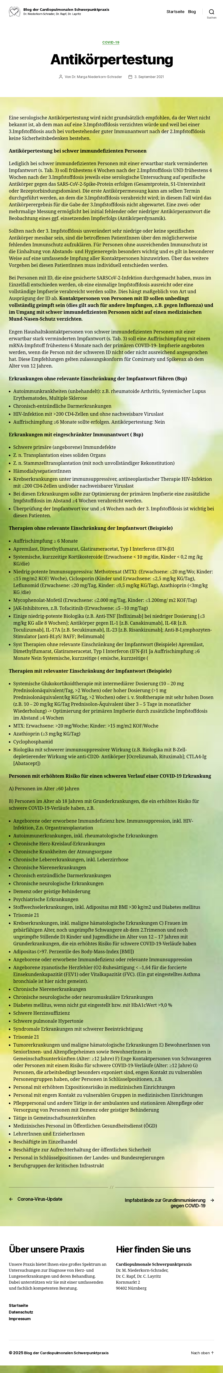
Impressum (20, 1326)
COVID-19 (111, 43)
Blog (192, 11)
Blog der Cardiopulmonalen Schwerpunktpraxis (69, 1360)
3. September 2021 (149, 77)
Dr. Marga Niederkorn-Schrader (96, 77)
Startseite (176, 11)
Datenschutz (21, 1319)
